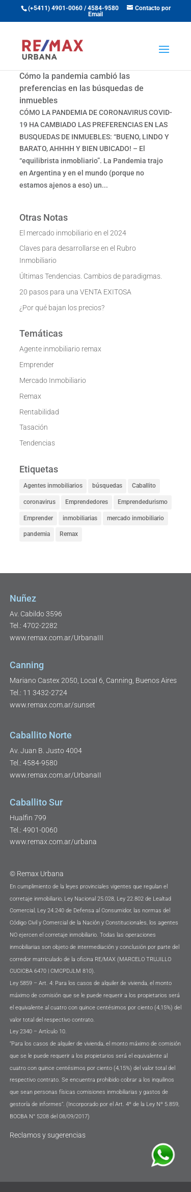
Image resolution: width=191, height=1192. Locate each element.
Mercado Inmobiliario (52, 380)
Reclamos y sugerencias (48, 1135)
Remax (30, 396)
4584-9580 (103, 8)
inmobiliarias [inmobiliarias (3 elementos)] (80, 518)
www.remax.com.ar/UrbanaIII (56, 638)
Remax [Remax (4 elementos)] (69, 534)
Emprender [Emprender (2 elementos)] (38, 518)
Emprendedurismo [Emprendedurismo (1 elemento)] (143, 501)
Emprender (36, 365)
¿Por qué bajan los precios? (61, 308)
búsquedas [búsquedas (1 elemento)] (107, 485)
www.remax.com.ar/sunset (52, 705)
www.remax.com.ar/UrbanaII (55, 775)
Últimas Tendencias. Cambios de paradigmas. (90, 276)
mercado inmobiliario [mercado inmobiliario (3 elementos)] (135, 518)
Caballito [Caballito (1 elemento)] (144, 485)
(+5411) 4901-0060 (55, 8)
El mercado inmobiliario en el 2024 (72, 233)
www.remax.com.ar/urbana (53, 842)
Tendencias (37, 443)
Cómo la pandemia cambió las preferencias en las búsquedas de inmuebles (81, 88)
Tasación (33, 427)
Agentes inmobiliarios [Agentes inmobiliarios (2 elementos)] (53, 485)
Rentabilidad (39, 412)
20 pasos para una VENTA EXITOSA (75, 292)
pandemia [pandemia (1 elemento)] (36, 534)
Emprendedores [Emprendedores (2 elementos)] (86, 501)
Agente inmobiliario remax (60, 349)
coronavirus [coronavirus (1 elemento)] (39, 501)
